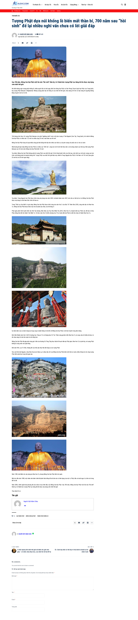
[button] (27, 43)
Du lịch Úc (64, 5)
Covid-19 (32, 11)
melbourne (45, 11)
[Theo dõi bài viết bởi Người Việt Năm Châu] (14, 35)
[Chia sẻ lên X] (18, 43)
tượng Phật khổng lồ (42, 516)
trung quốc (25, 11)
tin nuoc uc (17, 11)
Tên (13, 592)
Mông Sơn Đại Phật (31, 516)
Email (13, 599)
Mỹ (40, 11)
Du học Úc (48, 5)
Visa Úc (56, 5)
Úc (37, 11)
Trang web (14, 606)
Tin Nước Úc (37, 5)
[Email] (23, 43)
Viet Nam (52, 11)
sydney (59, 11)
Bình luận (14, 576)
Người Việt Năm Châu (26, 34)
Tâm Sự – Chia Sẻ (87, 5)
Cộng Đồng (73, 5)
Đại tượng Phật (20, 516)
